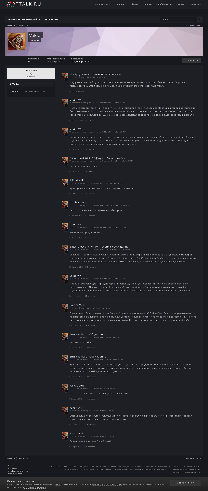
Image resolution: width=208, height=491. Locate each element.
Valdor (72, 77)
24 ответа (89, 194)
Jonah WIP (76, 407)
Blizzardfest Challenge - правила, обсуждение (98, 246)
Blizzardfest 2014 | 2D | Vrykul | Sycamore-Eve (97, 158)
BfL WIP (112, 388)
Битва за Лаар (118, 337)
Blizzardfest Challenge (121, 249)
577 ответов (90, 348)
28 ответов (90, 424)
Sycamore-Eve (108, 161)
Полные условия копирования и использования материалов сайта (165, 469)
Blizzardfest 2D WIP (117, 103)
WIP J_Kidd (76, 385)
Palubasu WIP (78, 202)
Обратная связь (15, 474)
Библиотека (165, 4)
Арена (148, 4)
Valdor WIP (76, 100)
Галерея (120, 4)
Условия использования (34, 487)
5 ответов (90, 120)
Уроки (181, 4)
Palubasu (106, 205)
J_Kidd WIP (76, 180)
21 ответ (89, 171)
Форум (134, 4)
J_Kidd (105, 183)
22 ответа (90, 216)
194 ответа (90, 267)
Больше (196, 4)
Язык (11, 466)
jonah (104, 410)
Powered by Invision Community (186, 472)
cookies (58, 484)
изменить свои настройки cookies (107, 484)
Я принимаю (185, 482)
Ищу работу (99, 77)
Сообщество (102, 4)
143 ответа (90, 399)
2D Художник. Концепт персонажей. (96, 74)
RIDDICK (106, 249)
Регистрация (51, 19)
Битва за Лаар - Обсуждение (87, 334)
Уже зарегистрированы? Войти (24, 19)
